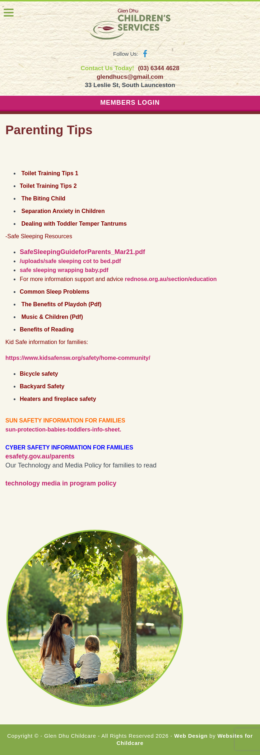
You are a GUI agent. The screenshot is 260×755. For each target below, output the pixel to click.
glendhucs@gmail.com (130, 76)
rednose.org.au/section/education (171, 279)
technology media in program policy (60, 483)
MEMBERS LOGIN (130, 102)
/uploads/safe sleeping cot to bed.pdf (70, 261)
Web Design (191, 736)
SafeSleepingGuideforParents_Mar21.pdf (82, 252)
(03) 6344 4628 (158, 68)
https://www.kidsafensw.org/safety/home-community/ (77, 358)
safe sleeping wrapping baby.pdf (64, 270)
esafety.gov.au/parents (39, 456)
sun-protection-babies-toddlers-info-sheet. (63, 429)
